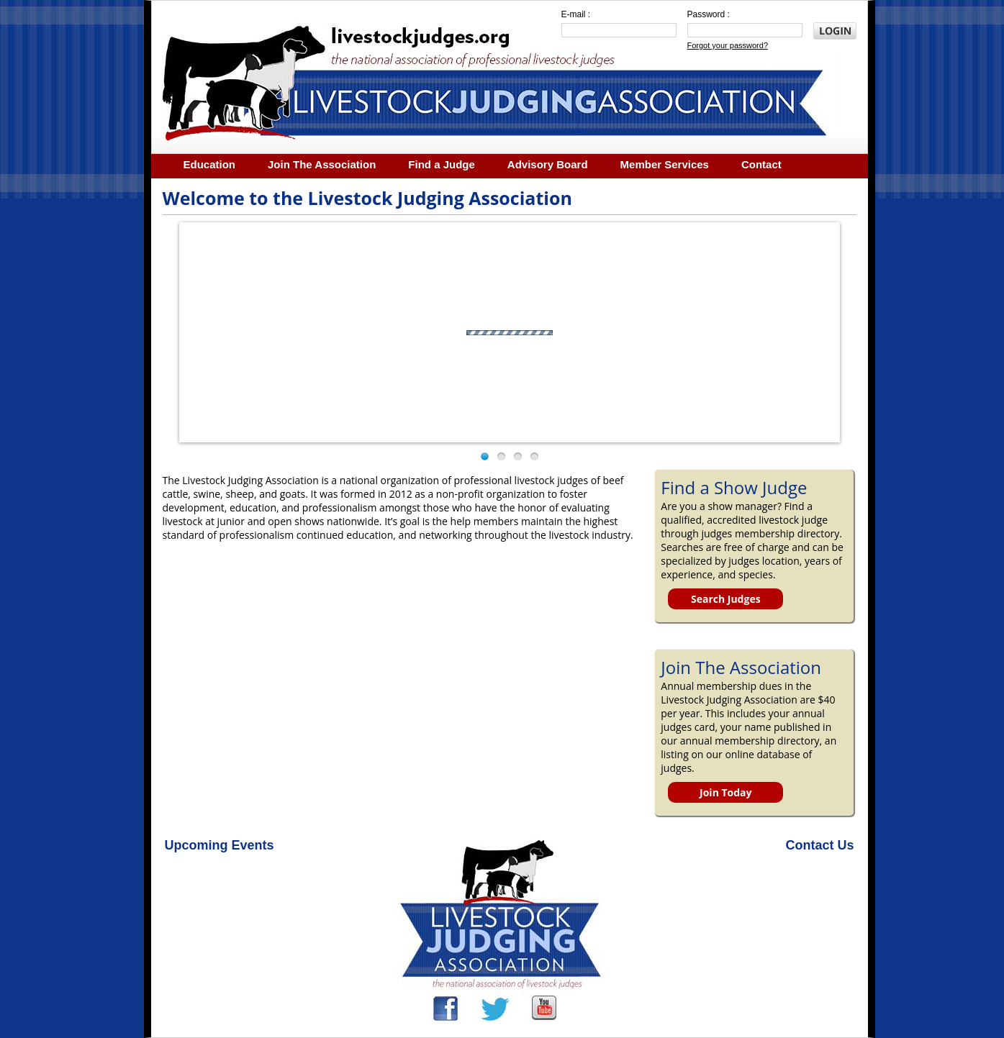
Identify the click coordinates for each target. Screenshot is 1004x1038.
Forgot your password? (728, 45)
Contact (761, 164)
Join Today (725, 792)
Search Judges (726, 599)
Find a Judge (441, 164)
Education (210, 164)
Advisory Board (547, 164)
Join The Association (322, 164)
